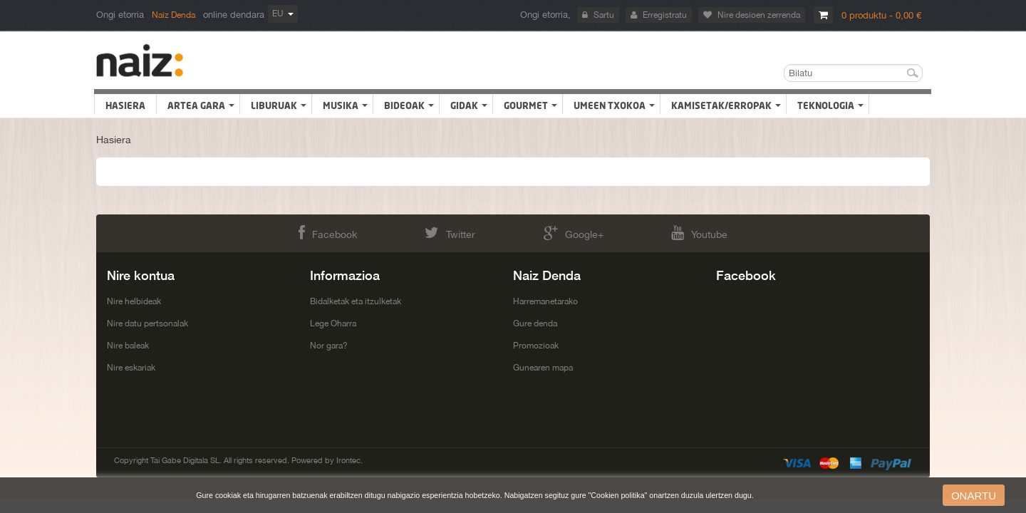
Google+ (573, 232)
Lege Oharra (333, 323)
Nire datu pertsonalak (147, 323)
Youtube (699, 232)
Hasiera (113, 139)
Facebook (328, 232)
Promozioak (536, 346)
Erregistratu (659, 15)
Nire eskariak (131, 368)
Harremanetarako (545, 301)
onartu (973, 495)
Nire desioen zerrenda (751, 15)
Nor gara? (329, 346)
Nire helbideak (134, 301)
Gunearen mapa (543, 368)
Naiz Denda (173, 15)
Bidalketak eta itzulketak (355, 301)
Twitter (450, 232)
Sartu (598, 15)
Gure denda (535, 323)
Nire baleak (128, 346)
